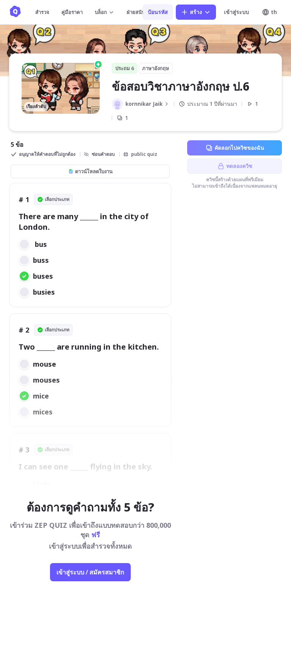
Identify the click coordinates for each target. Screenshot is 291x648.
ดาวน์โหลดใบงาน (90, 171)
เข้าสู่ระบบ (236, 12)
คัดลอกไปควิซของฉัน (234, 148)
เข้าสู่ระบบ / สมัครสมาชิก (90, 572)
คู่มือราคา (72, 12)
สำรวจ (42, 12)
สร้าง (196, 12)
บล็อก (104, 12)
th (269, 12)
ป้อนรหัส (158, 12)
